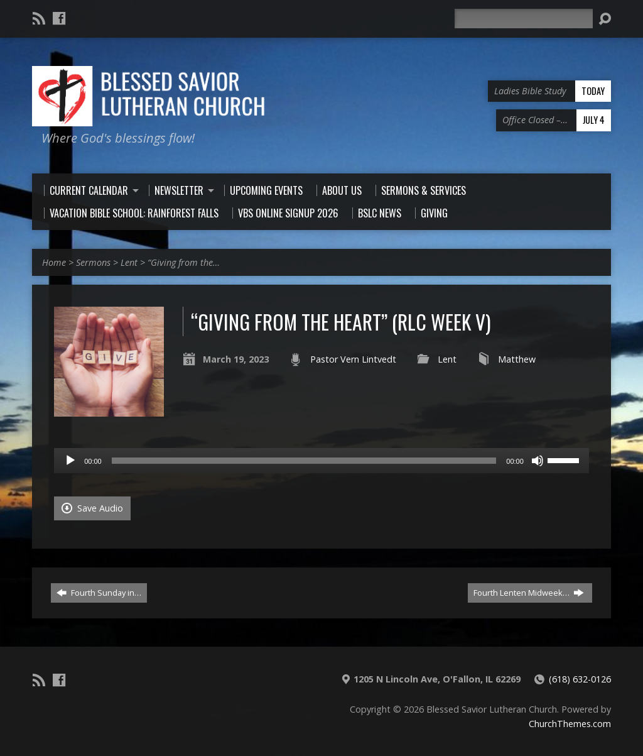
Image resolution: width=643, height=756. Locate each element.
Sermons (93, 262)
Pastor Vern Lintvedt (353, 359)
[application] (321, 460)
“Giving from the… (184, 262)
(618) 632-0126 (580, 679)
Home (54, 262)
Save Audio (92, 508)
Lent (129, 262)
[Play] (70, 460)
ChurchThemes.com (570, 724)
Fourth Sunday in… (99, 592)
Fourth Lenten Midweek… (528, 592)
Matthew (517, 359)
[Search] (524, 18)
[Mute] (537, 460)
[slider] (304, 460)
